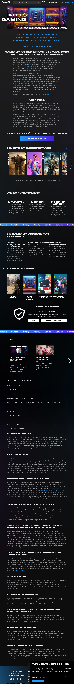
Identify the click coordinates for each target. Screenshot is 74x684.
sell (32, 47)
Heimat (25, 47)
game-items (40, 47)
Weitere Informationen (53, 320)
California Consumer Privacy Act (50, 490)
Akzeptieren (38, 681)
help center (45, 94)
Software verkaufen (25, 43)
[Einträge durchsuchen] (26, 2)
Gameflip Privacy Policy (15, 570)
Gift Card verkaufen (47, 34)
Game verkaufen (23, 37)
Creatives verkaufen (48, 43)
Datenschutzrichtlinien (45, 677)
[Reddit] (20, 679)
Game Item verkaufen (25, 34)
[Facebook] (17, 679)
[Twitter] (11, 679)
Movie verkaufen (20, 40)
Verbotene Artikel (30, 66)
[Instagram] (14, 679)
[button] (39, 2)
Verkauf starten (37, 138)
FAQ (33, 320)
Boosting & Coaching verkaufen (45, 40)
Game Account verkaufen (46, 37)
